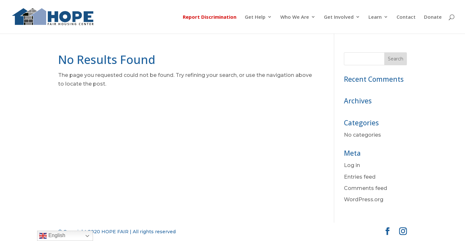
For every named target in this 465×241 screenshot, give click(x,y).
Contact (406, 17)
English (52, 236)
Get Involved (339, 17)
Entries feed (360, 177)
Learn (375, 17)
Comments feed (365, 188)
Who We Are (294, 17)
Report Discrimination (209, 17)
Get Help (255, 17)
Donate (433, 17)
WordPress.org (363, 199)
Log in (352, 165)
